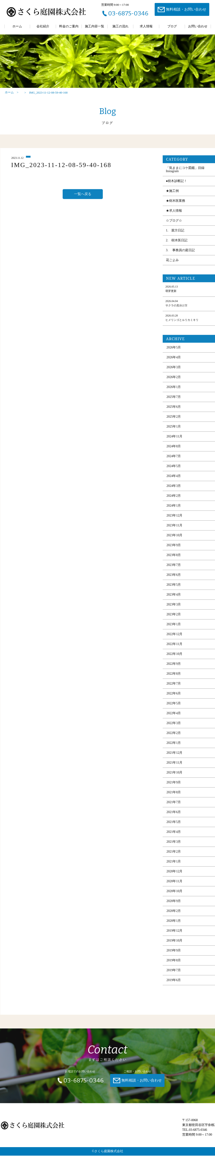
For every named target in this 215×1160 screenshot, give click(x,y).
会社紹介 (42, 26)
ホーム (17, 26)
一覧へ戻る (83, 202)
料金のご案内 (68, 26)
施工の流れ (120, 26)
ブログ (172, 26)
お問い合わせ (197, 26)
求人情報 (146, 26)
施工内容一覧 (94, 26)
